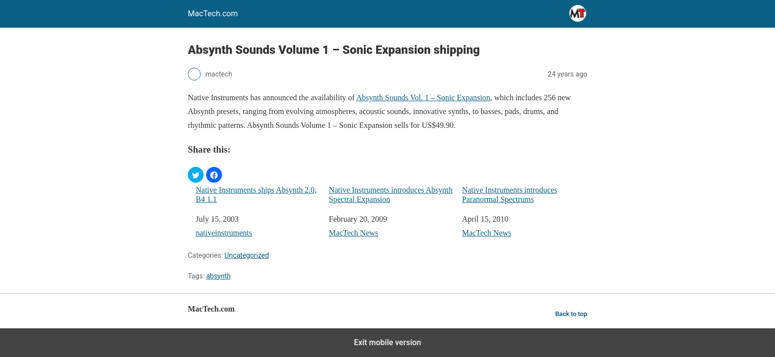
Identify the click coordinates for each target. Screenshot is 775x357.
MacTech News (353, 233)
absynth (218, 276)
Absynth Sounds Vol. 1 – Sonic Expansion (423, 97)
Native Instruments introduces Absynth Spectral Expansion (390, 194)
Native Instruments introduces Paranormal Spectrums (510, 194)
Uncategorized (246, 255)
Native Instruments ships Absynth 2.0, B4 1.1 (256, 194)
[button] (196, 175)
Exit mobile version (387, 342)
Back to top (571, 313)
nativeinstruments (224, 233)
